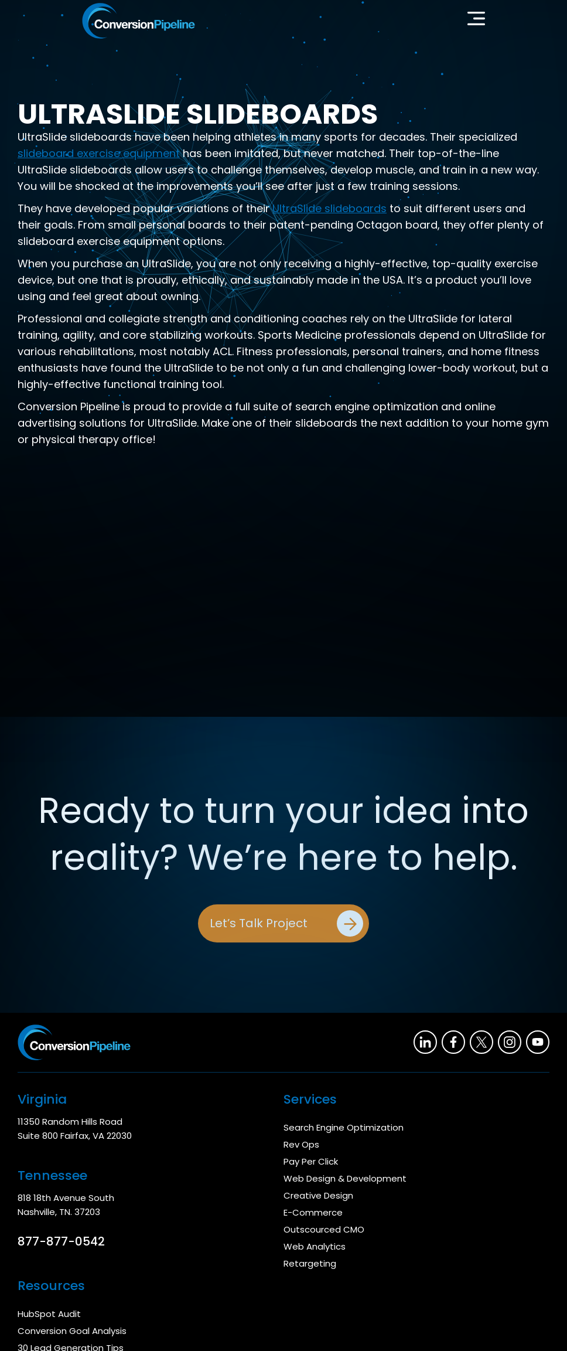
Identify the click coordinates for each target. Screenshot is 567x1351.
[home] (138, 21)
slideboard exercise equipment (99, 153)
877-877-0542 (61, 1241)
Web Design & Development (345, 1178)
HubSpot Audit (49, 1314)
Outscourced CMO (324, 1229)
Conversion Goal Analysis (72, 1331)
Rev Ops (301, 1144)
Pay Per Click (311, 1161)
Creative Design (318, 1195)
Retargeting (310, 1263)
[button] (476, 21)
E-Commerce (313, 1212)
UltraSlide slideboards (329, 208)
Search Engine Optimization (344, 1127)
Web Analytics (315, 1246)
